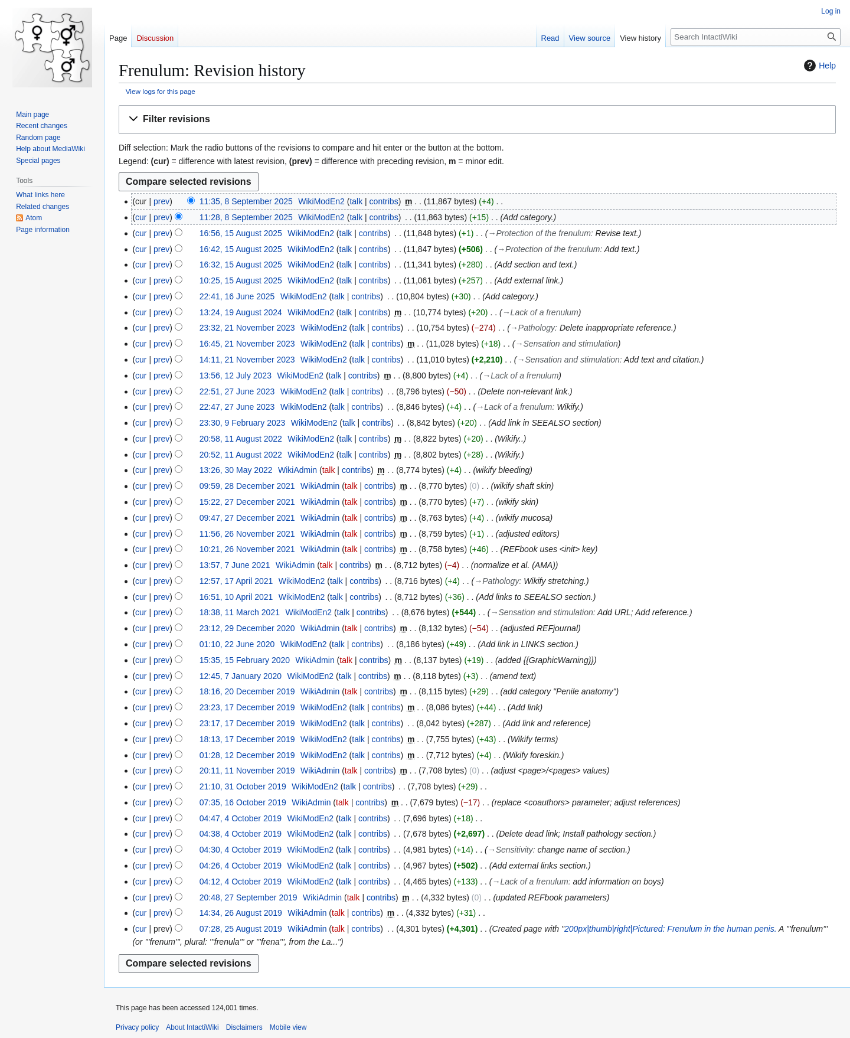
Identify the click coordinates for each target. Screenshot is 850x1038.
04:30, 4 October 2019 (241, 849)
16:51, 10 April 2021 (236, 597)
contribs (384, 201)
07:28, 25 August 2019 (241, 928)
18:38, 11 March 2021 (240, 612)
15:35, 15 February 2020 (245, 660)
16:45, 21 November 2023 (247, 343)
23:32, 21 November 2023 (247, 327)
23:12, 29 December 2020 (247, 628)
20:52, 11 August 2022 (241, 454)
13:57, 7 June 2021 (235, 565)
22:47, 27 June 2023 (237, 407)
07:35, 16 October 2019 (243, 802)
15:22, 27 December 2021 (247, 502)
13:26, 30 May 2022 (236, 470)
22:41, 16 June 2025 (237, 296)
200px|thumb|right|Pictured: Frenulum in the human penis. (670, 928)
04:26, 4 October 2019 (241, 865)
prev (161, 201)
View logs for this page (160, 91)
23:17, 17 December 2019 (247, 723)
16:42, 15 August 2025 (241, 249)
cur (140, 217)
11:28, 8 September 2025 (246, 217)
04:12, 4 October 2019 (241, 881)
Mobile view (288, 1027)
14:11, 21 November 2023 (247, 359)
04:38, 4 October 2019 (241, 833)
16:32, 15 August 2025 (241, 264)
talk (355, 201)
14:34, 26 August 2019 (241, 913)
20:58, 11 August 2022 (241, 438)
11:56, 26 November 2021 (247, 533)
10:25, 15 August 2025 (241, 280)
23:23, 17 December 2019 (247, 707)
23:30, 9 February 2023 (243, 422)
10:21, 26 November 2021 (247, 549)
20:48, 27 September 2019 (249, 897)
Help (818, 65)
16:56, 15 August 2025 (241, 233)
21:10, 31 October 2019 (243, 786)
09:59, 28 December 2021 (247, 486)
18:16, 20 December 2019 (247, 691)
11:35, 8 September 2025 (246, 201)
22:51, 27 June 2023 (237, 391)
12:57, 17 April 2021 (236, 581)
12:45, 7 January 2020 (241, 676)
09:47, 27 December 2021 (247, 518)
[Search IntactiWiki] (756, 36)
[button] (477, 119)
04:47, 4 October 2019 (241, 818)
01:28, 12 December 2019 (247, 755)
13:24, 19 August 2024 (241, 312)
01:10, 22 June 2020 (237, 644)
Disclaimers (244, 1027)
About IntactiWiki (192, 1027)
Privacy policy (137, 1027)
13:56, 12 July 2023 (236, 375)
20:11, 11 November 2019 (247, 770)
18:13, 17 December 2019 (247, 739)
